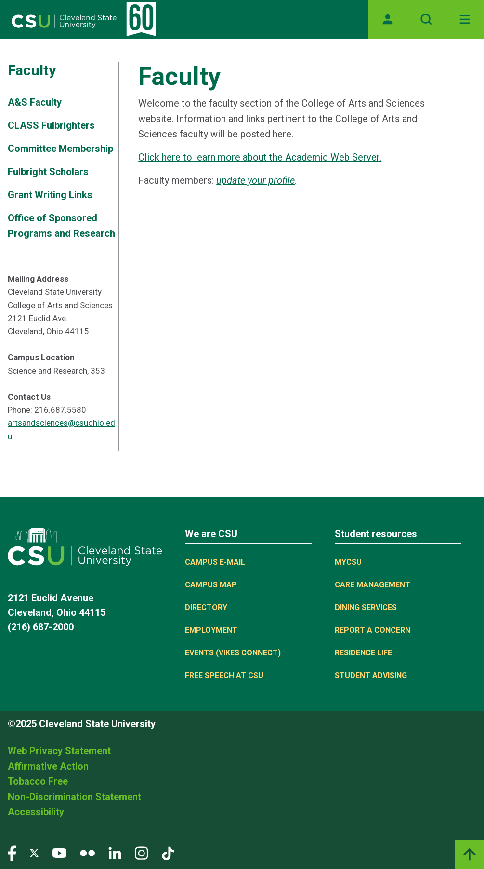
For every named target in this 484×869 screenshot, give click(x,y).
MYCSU (348, 562)
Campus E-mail (215, 562)
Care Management (372, 584)
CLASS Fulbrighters (51, 125)
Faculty (32, 70)
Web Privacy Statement (59, 751)
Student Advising (371, 675)
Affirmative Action (48, 766)
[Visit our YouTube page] (59, 852)
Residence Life (363, 652)
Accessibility (36, 811)
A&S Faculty (35, 102)
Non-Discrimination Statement (74, 796)
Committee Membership (60, 148)
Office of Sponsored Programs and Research (61, 225)
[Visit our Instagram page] (141, 852)
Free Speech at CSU (224, 675)
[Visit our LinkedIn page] (114, 852)
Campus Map (211, 584)
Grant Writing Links (50, 195)
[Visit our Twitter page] (34, 852)
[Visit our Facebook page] (12, 852)
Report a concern (372, 630)
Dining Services (366, 607)
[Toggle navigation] (464, 19)
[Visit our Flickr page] (87, 852)
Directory (206, 607)
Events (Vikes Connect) (233, 652)
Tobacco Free (38, 781)
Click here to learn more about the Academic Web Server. (259, 157)
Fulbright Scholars (48, 171)
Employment (211, 630)
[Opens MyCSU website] (387, 19)
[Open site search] (426, 19)
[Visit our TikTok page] (168, 852)
